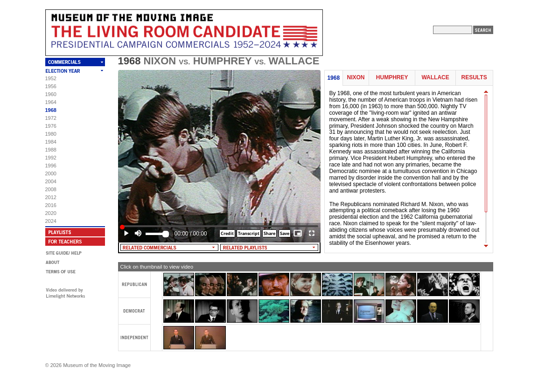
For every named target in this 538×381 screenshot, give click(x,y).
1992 (50, 157)
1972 (50, 118)
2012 (50, 197)
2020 (50, 213)
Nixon (355, 78)
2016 (50, 205)
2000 (50, 173)
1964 (50, 102)
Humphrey (392, 78)
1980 (50, 134)
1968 (50, 110)
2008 (50, 189)
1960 (50, 94)
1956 (50, 86)
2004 (50, 181)
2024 (50, 221)
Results (474, 78)
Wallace (435, 78)
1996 (50, 165)
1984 (50, 142)
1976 (50, 126)
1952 (50, 78)
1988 (50, 149)
